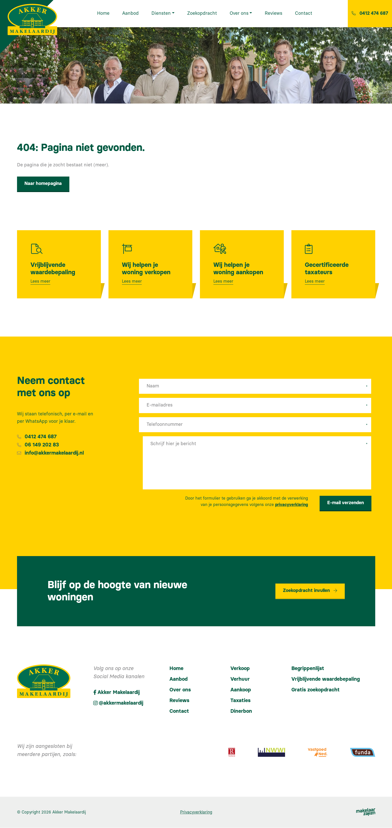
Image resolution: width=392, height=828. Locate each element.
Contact (179, 711)
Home (176, 668)
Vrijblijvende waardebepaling (325, 679)
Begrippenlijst (307, 668)
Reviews (179, 700)
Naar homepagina (43, 183)
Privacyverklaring (196, 812)
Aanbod (178, 679)
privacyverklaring (291, 505)
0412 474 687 (41, 437)
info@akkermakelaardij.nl (54, 453)
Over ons (180, 690)
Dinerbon (241, 711)
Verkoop (240, 668)
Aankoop (240, 690)
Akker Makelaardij (69, 812)
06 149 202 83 (42, 445)
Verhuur (240, 679)
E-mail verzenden (345, 503)
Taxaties (240, 700)
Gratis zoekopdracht (315, 690)
